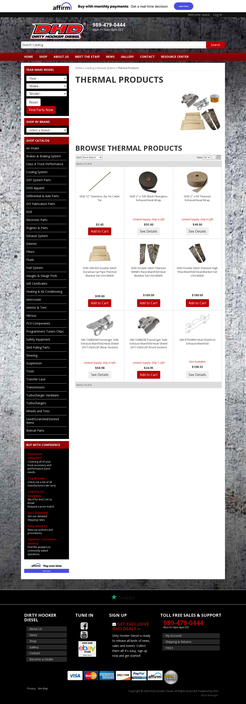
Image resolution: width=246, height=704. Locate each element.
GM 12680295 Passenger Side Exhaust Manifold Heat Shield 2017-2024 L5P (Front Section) (148, 343)
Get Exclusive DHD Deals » (130, 626)
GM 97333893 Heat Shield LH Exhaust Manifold (197, 341)
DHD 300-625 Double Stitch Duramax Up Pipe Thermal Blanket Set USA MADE (99, 271)
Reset (33, 102)
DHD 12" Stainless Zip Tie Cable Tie (100, 198)
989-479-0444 (183, 622)
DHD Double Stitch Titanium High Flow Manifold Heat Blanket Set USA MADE (197, 271)
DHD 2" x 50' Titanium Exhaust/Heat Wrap (197, 198)
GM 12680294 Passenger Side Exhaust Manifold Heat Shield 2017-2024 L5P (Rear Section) (100, 343)
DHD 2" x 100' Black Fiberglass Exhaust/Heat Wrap (149, 198)
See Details (148, 231)
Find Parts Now (41, 110)
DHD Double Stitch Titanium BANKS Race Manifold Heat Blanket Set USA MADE (148, 271)
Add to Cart (99, 231)
